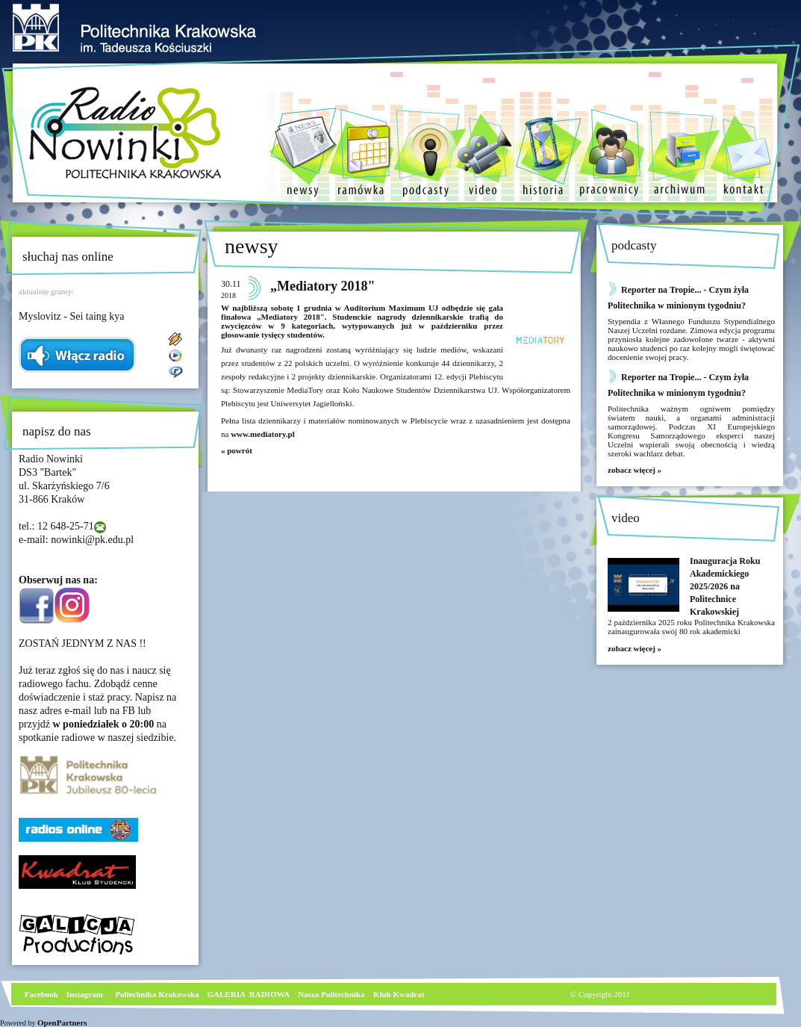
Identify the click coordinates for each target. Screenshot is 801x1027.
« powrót (236, 450)
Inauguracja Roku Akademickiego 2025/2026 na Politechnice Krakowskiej (725, 586)
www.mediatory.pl (263, 433)
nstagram (86, 994)
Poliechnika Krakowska (158, 994)
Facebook (40, 994)
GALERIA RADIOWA (249, 994)
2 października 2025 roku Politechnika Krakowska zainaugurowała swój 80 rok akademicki (691, 627)
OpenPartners (62, 1022)
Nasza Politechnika (331, 994)
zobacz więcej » (634, 469)
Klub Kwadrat (399, 994)
